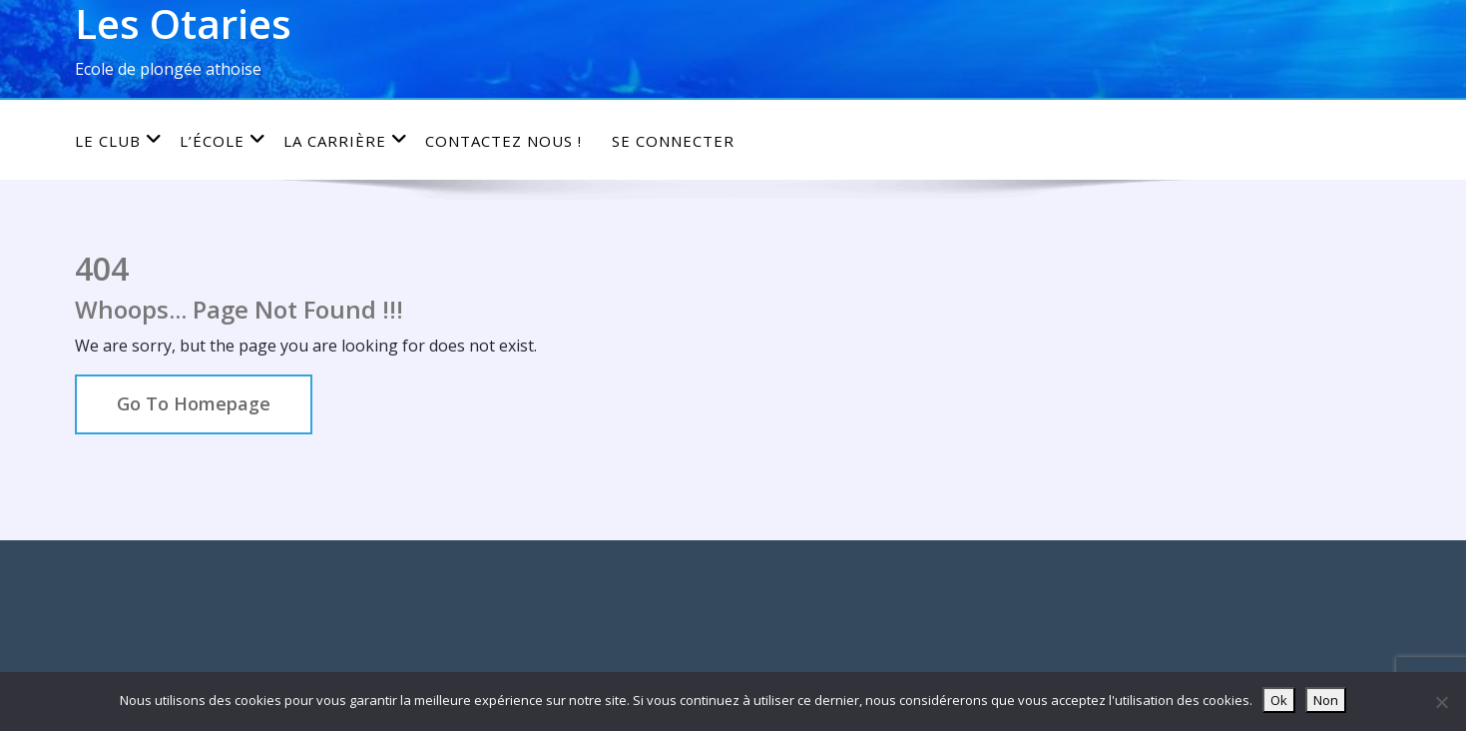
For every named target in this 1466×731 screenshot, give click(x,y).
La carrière (345, 140)
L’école (223, 140)
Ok (1278, 700)
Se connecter (673, 141)
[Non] (1441, 702)
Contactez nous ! (503, 141)
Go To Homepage (193, 403)
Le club (119, 140)
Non (1325, 700)
